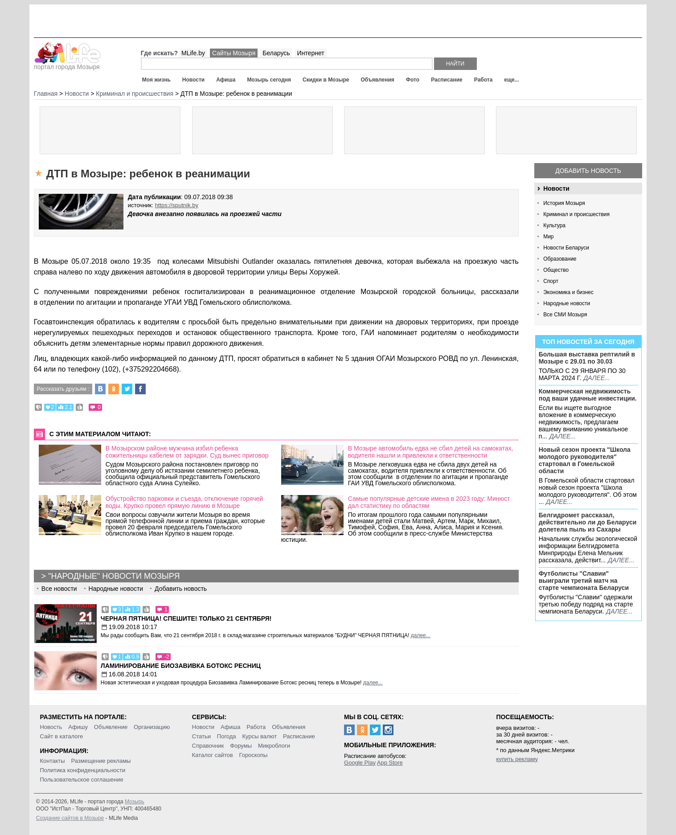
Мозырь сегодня (269, 80)
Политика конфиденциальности (82, 770)
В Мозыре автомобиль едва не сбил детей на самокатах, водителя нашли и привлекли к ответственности (430, 452)
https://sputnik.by (176, 205)
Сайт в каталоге (61, 736)
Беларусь (276, 53)
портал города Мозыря (67, 64)
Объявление (110, 727)
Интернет (310, 53)
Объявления (377, 80)
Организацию (152, 727)
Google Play (360, 762)
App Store (390, 762)
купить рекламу (517, 759)
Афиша (225, 80)
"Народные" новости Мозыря (114, 576)
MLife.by (193, 53)
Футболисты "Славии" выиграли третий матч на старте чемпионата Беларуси (584, 580)
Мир (548, 236)
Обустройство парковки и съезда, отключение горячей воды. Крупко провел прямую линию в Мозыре (184, 502)
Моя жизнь (156, 80)
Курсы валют (259, 736)
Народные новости (566, 303)
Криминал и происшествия (576, 214)
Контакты (52, 760)
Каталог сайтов (212, 755)
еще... (511, 80)
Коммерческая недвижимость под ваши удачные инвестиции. (588, 395)
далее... (597, 377)
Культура (554, 225)
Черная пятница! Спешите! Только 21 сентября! (186, 618)
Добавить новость (588, 170)
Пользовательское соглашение (81, 779)
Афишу (78, 727)
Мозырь (134, 801)
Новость (51, 727)
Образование (559, 259)
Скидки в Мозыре (326, 80)
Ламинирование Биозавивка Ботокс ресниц (181, 665)
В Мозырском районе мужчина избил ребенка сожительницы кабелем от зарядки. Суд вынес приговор (187, 452)
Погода (226, 736)
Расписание (447, 80)
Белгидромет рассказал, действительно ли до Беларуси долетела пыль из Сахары (588, 522)
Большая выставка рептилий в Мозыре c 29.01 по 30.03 (587, 358)
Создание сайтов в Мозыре (70, 818)
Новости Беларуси (566, 248)
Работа (483, 80)
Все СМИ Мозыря (565, 314)
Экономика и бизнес (568, 292)
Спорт (550, 281)
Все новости (59, 588)
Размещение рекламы (101, 760)
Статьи (201, 736)
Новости (193, 80)
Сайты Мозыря (233, 53)
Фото (412, 80)
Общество (556, 270)
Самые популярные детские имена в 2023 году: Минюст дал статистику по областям (429, 502)
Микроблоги (274, 745)
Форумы (241, 745)
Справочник (208, 745)
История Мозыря (564, 203)
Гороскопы (253, 755)
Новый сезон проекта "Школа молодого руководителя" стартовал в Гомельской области (585, 460)
